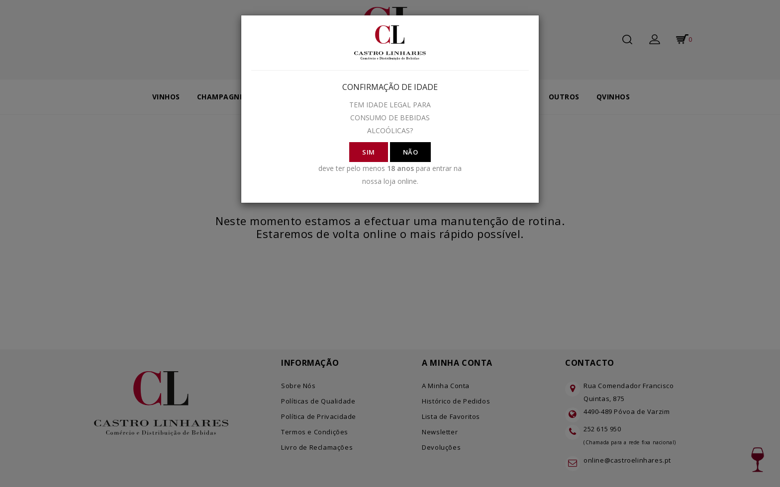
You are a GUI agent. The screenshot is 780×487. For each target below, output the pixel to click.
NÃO (410, 152)
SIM (368, 152)
